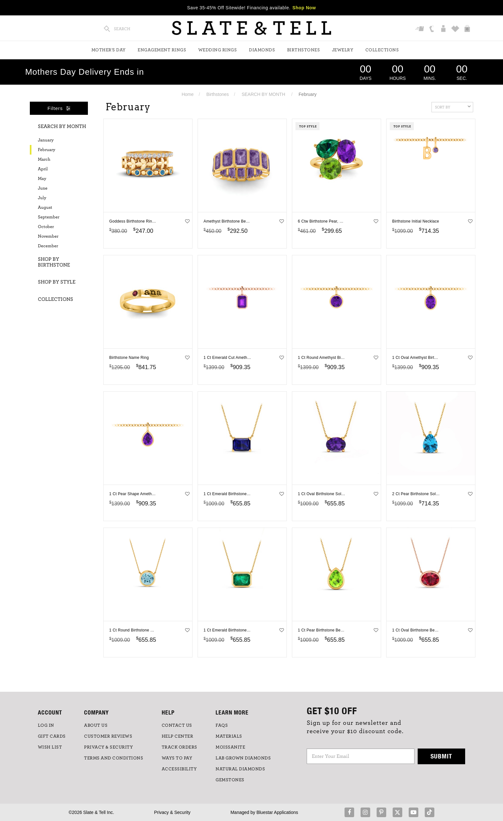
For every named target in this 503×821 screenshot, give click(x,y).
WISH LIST (50, 747)
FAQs (222, 725)
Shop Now (304, 7)
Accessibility (179, 769)
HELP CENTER (177, 736)
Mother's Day (108, 50)
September (48, 217)
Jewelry (343, 50)
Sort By (453, 106)
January (46, 140)
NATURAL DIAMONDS (240, 769)
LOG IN (46, 725)
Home (187, 94)
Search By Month (62, 126)
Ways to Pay (177, 758)
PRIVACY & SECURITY (108, 747)
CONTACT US (177, 725)
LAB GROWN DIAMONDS (243, 758)
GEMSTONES (230, 780)
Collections (382, 50)
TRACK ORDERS (179, 747)
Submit (441, 756)
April (43, 169)
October (46, 226)
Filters (59, 108)
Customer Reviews (108, 736)
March (44, 159)
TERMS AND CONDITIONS (113, 758)
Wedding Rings (217, 50)
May (42, 178)
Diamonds (262, 50)
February (46, 150)
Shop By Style (56, 281)
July (42, 198)
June (42, 188)
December (48, 246)
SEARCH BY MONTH (263, 94)
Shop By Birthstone (54, 262)
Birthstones (303, 50)
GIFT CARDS (52, 736)
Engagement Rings (162, 50)
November (48, 236)
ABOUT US (95, 725)
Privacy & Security (172, 812)
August (45, 207)
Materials (229, 736)
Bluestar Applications (277, 812)
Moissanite (230, 747)
